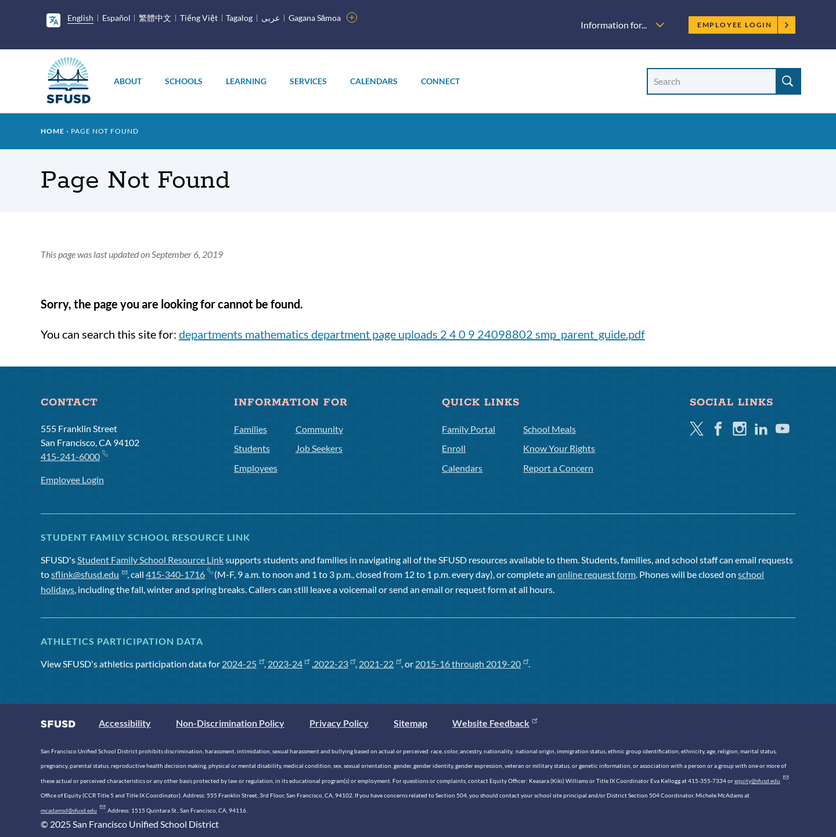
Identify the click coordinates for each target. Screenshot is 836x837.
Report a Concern (558, 467)
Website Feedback (494, 722)
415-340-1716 (179, 574)
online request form (596, 574)
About (128, 81)
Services (308, 81)
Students (252, 448)
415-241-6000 (74, 456)
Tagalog (239, 18)
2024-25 (243, 663)
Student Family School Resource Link (150, 559)
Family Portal (468, 428)
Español (116, 18)
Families (250, 428)
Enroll (454, 448)
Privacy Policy (339, 722)
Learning (246, 81)
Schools (184, 81)
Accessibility (125, 722)
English (80, 18)
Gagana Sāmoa (315, 18)
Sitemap (410, 722)
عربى (270, 18)
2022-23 (335, 663)
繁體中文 (155, 18)
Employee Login (743, 24)
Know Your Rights (559, 448)
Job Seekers (319, 448)
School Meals (549, 428)
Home (52, 131)
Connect (440, 81)
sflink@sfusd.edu (89, 574)
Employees (256, 467)
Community (319, 428)
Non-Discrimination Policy (230, 722)
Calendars (374, 81)
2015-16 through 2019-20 (471, 663)
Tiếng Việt (199, 18)
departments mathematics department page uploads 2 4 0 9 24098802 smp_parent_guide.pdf (412, 334)
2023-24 (289, 663)
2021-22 (380, 663)
